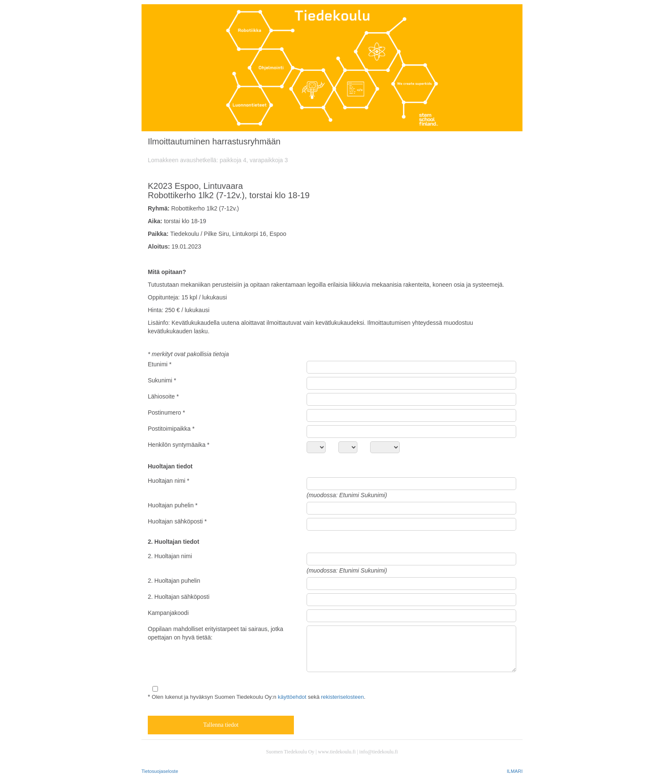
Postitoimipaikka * (171, 428)
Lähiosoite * (163, 396)
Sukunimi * (162, 380)
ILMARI (515, 771)
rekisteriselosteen (342, 697)
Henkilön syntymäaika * (179, 444)
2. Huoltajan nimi (170, 556)
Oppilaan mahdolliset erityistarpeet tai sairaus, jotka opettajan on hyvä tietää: (215, 633)
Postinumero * (166, 412)
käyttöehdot (292, 697)
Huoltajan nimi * (168, 480)
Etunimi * (160, 364)
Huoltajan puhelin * (173, 505)
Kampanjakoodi (168, 612)
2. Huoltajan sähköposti (179, 596)
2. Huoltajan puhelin (174, 580)
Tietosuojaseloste (159, 771)
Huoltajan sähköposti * (177, 521)
